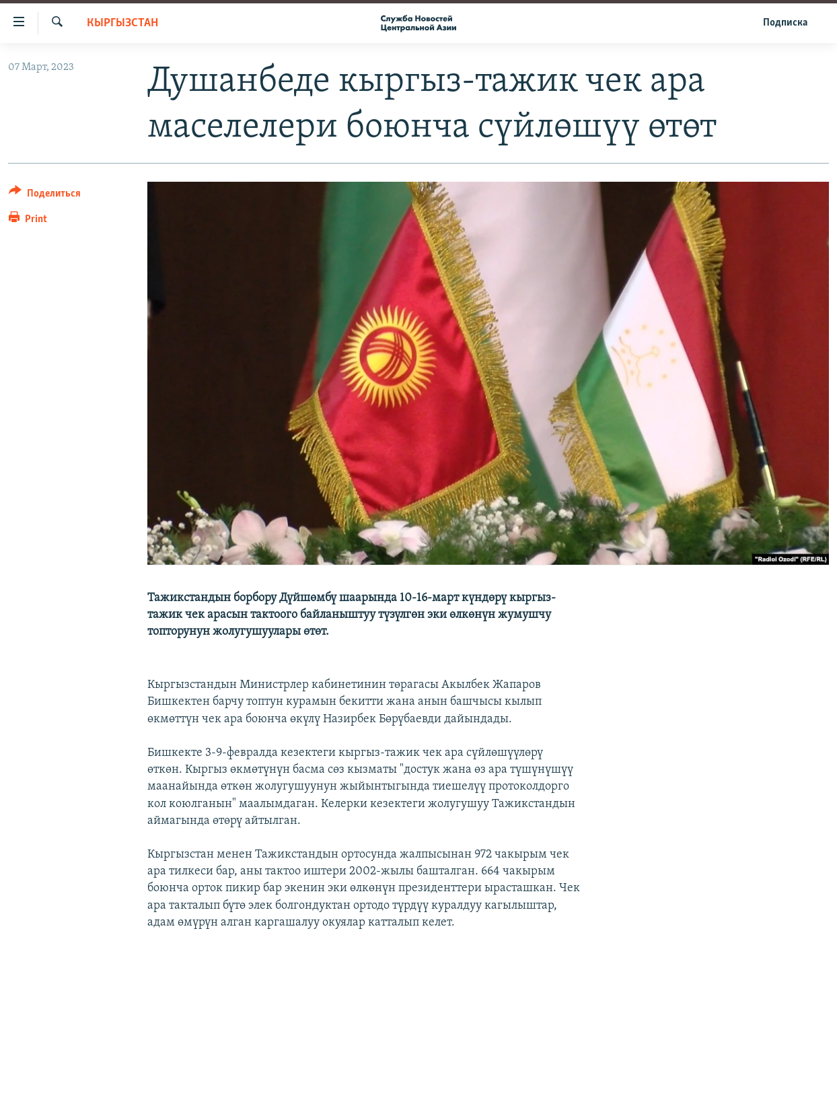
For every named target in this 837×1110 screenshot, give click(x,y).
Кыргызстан (122, 23)
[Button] (45, 195)
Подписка (785, 23)
